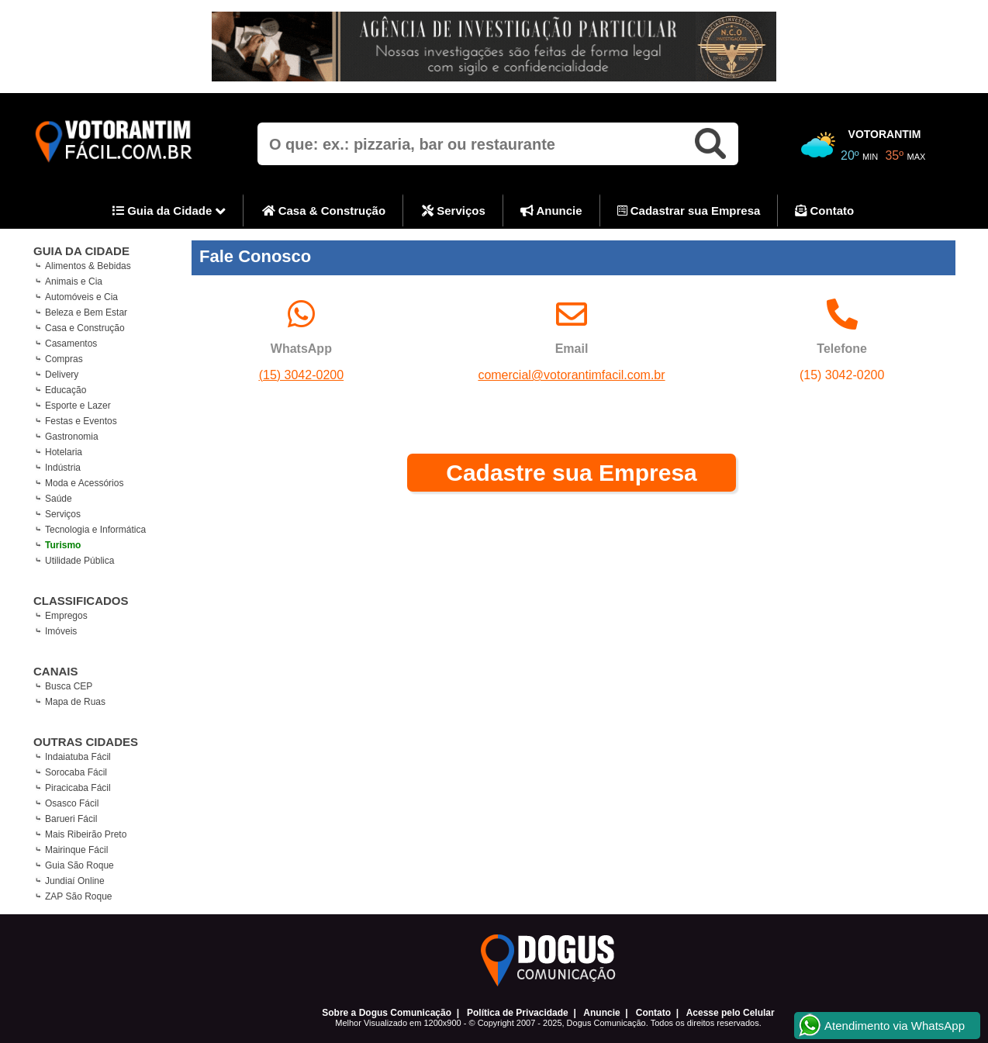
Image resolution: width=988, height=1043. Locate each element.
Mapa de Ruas (75, 701)
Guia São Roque (79, 865)
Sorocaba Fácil (76, 772)
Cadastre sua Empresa (571, 472)
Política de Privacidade (517, 1012)
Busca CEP (68, 686)
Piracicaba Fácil (78, 787)
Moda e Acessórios (84, 483)
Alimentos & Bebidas (88, 266)
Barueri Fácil (71, 818)
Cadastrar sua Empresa (689, 210)
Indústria (63, 467)
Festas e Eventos (81, 421)
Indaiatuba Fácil (78, 756)
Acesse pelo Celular (730, 1012)
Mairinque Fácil (76, 849)
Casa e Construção (85, 328)
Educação (65, 390)
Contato (824, 210)
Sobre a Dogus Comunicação (386, 1012)
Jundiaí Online (75, 880)
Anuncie (551, 210)
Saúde (58, 498)
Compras (64, 359)
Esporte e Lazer (78, 405)
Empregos (66, 615)
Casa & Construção (324, 210)
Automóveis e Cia (81, 297)
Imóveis (61, 631)
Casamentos (71, 343)
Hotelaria (63, 452)
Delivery (61, 374)
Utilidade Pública (79, 560)
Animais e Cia (73, 281)
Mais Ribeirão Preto (85, 834)
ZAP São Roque (78, 896)
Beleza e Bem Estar (86, 312)
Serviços (453, 210)
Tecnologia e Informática (95, 529)
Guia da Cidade (169, 211)
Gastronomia (71, 436)
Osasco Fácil (71, 803)
